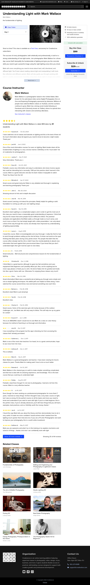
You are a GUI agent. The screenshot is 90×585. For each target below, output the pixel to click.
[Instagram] (32, 571)
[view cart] (66, 2)
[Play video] (45, 34)
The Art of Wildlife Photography (13, 490)
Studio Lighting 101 (39, 490)
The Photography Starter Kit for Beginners (43, 538)
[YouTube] (24, 571)
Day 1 (6, 32)
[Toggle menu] (86, 6)
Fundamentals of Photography (13, 465)
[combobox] (55, 6)
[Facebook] (28, 571)
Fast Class (34, 48)
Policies (45, 582)
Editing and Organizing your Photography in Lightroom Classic (44, 466)
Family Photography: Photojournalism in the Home (16, 538)
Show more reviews (13, 436)
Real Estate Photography (41, 513)
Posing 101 (6, 513)
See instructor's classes (23, 114)
